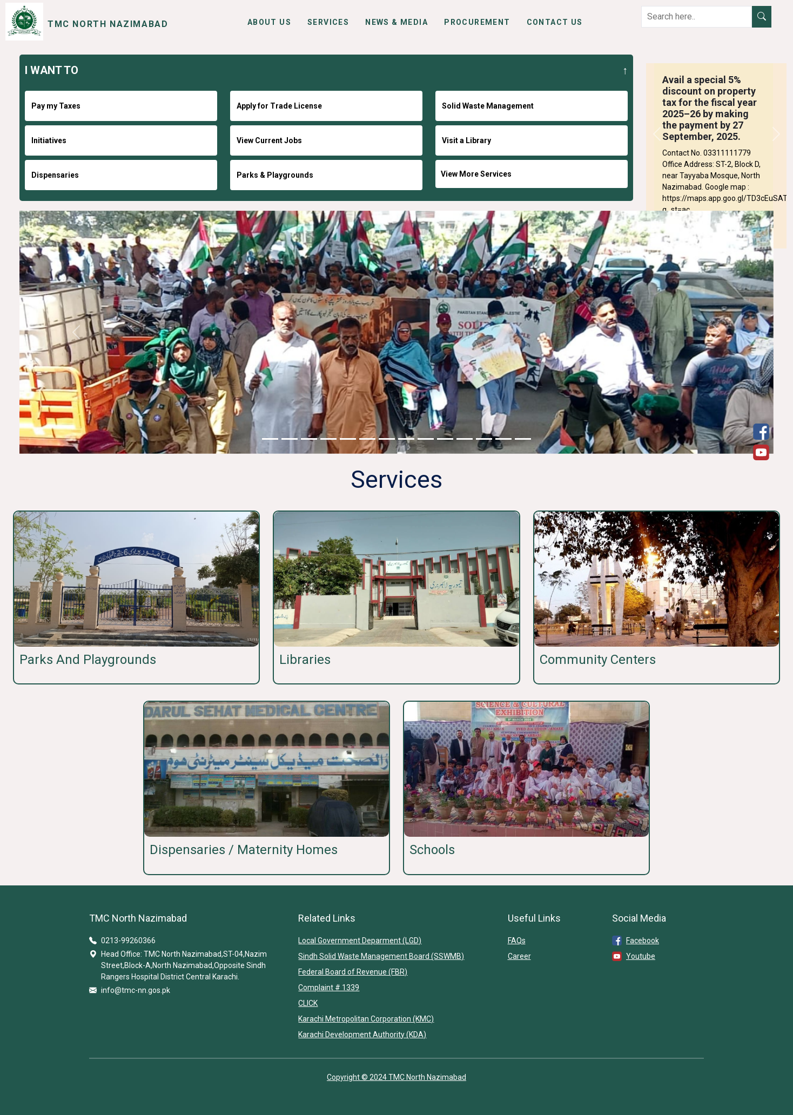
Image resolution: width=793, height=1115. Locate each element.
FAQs (517, 940)
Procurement (477, 22)
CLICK (308, 1003)
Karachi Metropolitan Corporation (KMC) (366, 1019)
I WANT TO (51, 70)
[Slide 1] (270, 439)
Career (519, 956)
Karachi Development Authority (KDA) (362, 1034)
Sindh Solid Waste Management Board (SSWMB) (381, 956)
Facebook (642, 940)
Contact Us (555, 22)
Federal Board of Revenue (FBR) (352, 972)
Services (328, 22)
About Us (269, 22)
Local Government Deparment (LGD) (359, 940)
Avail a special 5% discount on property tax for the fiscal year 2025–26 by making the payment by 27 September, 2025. (709, 108)
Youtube (640, 956)
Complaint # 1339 (328, 987)
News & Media (396, 22)
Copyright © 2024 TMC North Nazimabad (396, 1077)
